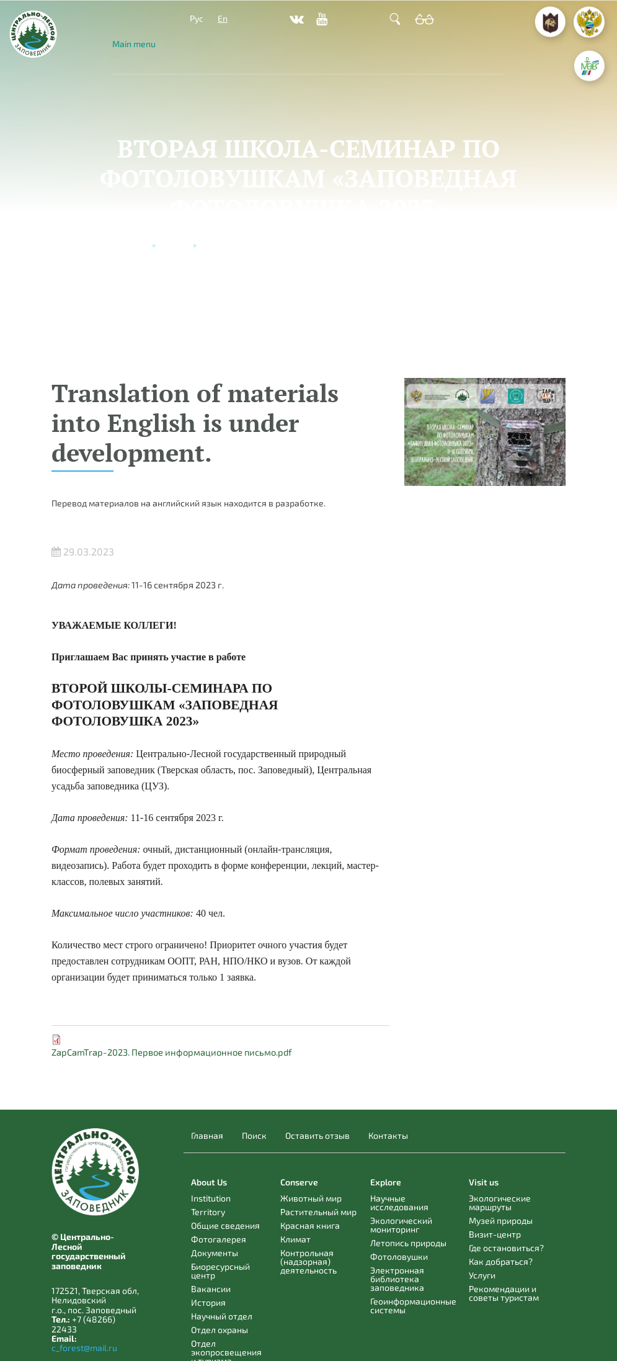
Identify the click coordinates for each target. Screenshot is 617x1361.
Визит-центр (495, 1234)
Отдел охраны (219, 1329)
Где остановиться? (506, 1247)
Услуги (482, 1275)
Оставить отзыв (317, 1135)
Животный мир (311, 1198)
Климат (295, 1239)
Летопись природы (408, 1242)
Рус (196, 18)
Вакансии (211, 1288)
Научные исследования (399, 1202)
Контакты (388, 1135)
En (223, 18)
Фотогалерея (218, 1239)
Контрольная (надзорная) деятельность (308, 1261)
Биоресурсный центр (220, 1270)
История (208, 1302)
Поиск (254, 1135)
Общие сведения (225, 1225)
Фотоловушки (399, 1256)
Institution (211, 1198)
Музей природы (501, 1220)
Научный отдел (221, 1316)
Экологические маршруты (500, 1202)
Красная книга (310, 1225)
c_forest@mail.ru (84, 1347)
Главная (207, 1135)
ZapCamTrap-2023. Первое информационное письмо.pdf (171, 1052)
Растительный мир (318, 1211)
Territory (208, 1211)
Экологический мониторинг (401, 1224)
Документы (214, 1252)
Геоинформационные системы (413, 1305)
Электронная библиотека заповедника (397, 1279)
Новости (174, 244)
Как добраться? (501, 1261)
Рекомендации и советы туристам (504, 1293)
